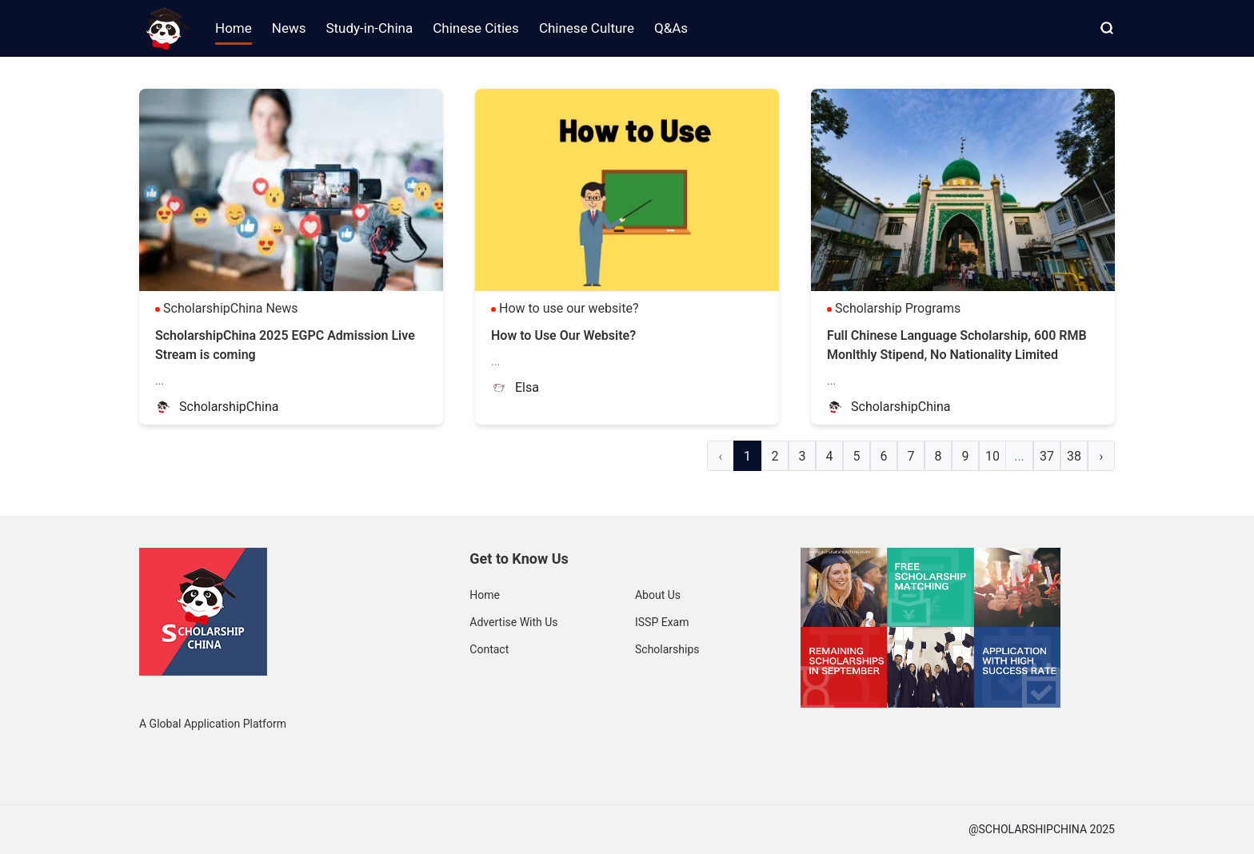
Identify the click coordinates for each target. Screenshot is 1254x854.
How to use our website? (569, 308)
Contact (489, 649)
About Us (658, 595)
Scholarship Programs (897, 308)
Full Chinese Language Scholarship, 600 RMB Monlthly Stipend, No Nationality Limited (957, 345)
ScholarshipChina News (230, 308)
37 (1047, 456)
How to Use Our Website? (563, 335)
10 (992, 456)
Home (484, 595)
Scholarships (667, 649)
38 (1074, 456)
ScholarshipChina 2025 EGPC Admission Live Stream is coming (285, 345)
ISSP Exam (662, 622)
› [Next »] (1102, 456)
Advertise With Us (513, 622)
